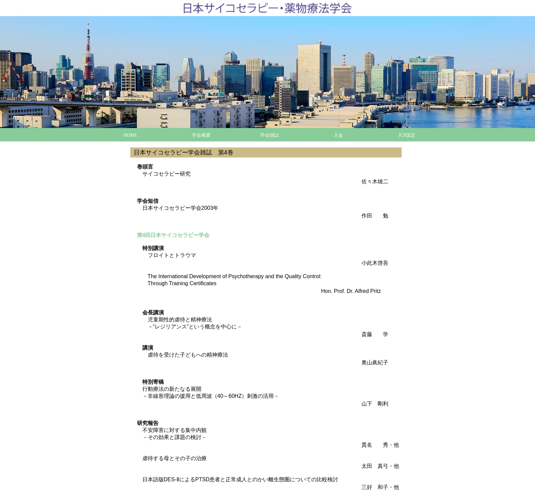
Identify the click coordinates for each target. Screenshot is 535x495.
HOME (130, 135)
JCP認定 (407, 135)
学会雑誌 (270, 135)
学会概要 (201, 135)
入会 (338, 135)
